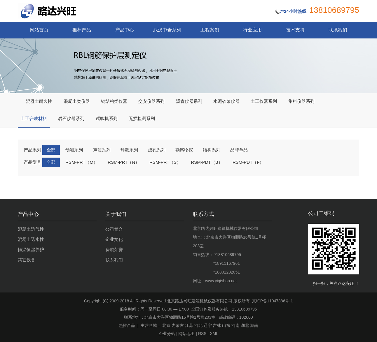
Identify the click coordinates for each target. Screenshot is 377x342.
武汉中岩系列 (167, 29)
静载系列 (129, 149)
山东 (226, 325)
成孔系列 (156, 149)
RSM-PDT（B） (206, 162)
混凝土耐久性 (39, 101)
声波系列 (102, 149)
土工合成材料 (34, 118)
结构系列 (211, 149)
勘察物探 (184, 149)
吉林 (217, 325)
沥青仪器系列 (189, 101)
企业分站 (167, 333)
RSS (202, 333)
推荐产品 (81, 29)
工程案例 (209, 29)
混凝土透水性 (31, 239)
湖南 (254, 325)
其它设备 (26, 259)
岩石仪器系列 (71, 118)
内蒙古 (178, 325)
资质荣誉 (114, 249)
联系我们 (338, 29)
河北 (198, 325)
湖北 (245, 325)
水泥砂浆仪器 (226, 101)
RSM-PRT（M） (81, 162)
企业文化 (114, 239)
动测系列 (74, 149)
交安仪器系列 (151, 101)
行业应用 (252, 29)
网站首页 (39, 29)
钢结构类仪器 (114, 101)
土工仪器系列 (264, 101)
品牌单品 (239, 149)
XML (214, 333)
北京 (166, 325)
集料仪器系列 (301, 101)
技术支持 (295, 29)
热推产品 (127, 325)
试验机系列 (107, 118)
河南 (235, 325)
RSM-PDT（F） (248, 162)
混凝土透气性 (31, 229)
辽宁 (208, 325)
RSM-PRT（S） (165, 162)
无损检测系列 (142, 118)
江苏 (189, 325)
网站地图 (186, 333)
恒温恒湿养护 (31, 249)
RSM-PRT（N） (123, 162)
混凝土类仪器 (77, 101)
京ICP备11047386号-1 (272, 301)
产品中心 (124, 29)
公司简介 (114, 229)
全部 (51, 149)
